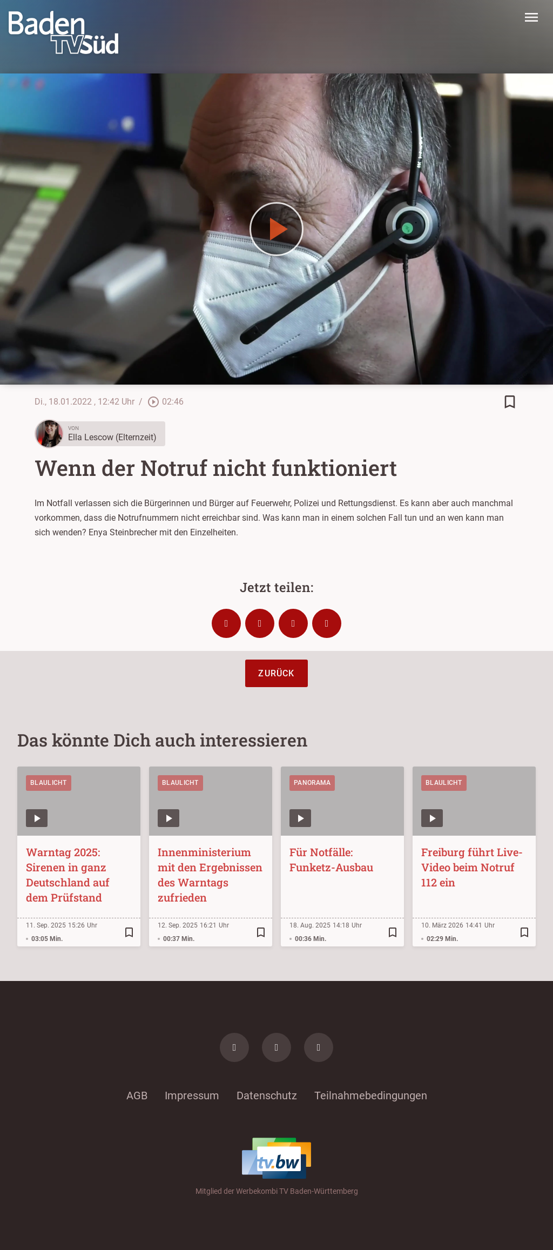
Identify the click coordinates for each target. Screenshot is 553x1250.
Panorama (312, 783)
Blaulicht (48, 783)
